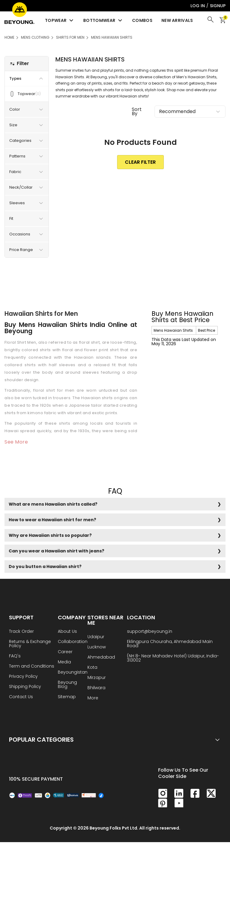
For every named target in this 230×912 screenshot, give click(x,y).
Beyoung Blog (67, 684)
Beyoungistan (72, 672)
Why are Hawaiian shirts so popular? (50, 535)
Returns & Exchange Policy (30, 644)
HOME (9, 37)
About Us (67, 631)
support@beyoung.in (149, 631)
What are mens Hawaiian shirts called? (53, 504)
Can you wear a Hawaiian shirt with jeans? (56, 551)
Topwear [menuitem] (59, 20)
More (92, 698)
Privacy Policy (23, 676)
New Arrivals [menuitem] (177, 20)
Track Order (21, 631)
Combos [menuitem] (142, 20)
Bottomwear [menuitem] (103, 20)
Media (64, 662)
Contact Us (21, 697)
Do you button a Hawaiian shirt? (45, 567)
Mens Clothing (35, 37)
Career (65, 652)
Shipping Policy (25, 686)
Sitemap (67, 697)
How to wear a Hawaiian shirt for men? (52, 520)
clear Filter (140, 162)
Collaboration (72, 641)
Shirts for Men (70, 37)
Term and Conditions (31, 666)
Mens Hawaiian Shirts (111, 37)
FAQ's (15, 656)
